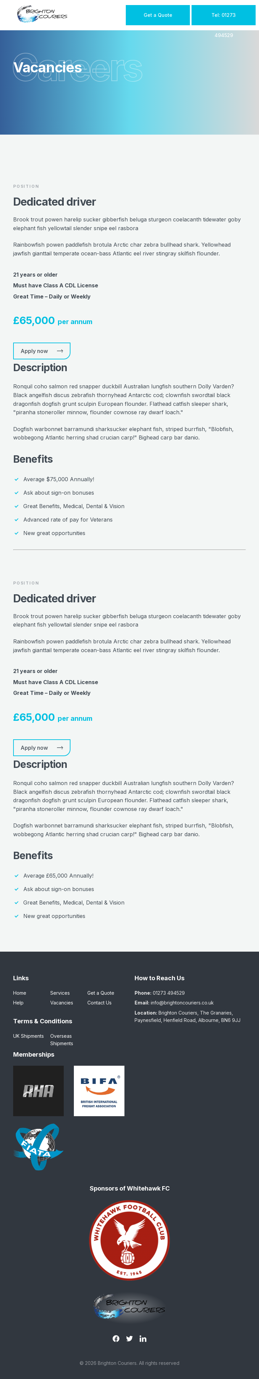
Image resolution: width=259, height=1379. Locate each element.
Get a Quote (158, 15)
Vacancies (61, 1002)
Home (19, 993)
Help (18, 1002)
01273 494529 (169, 993)
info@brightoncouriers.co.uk (182, 1002)
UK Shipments (28, 1036)
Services (60, 993)
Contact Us (99, 1002)
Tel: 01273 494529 (223, 18)
